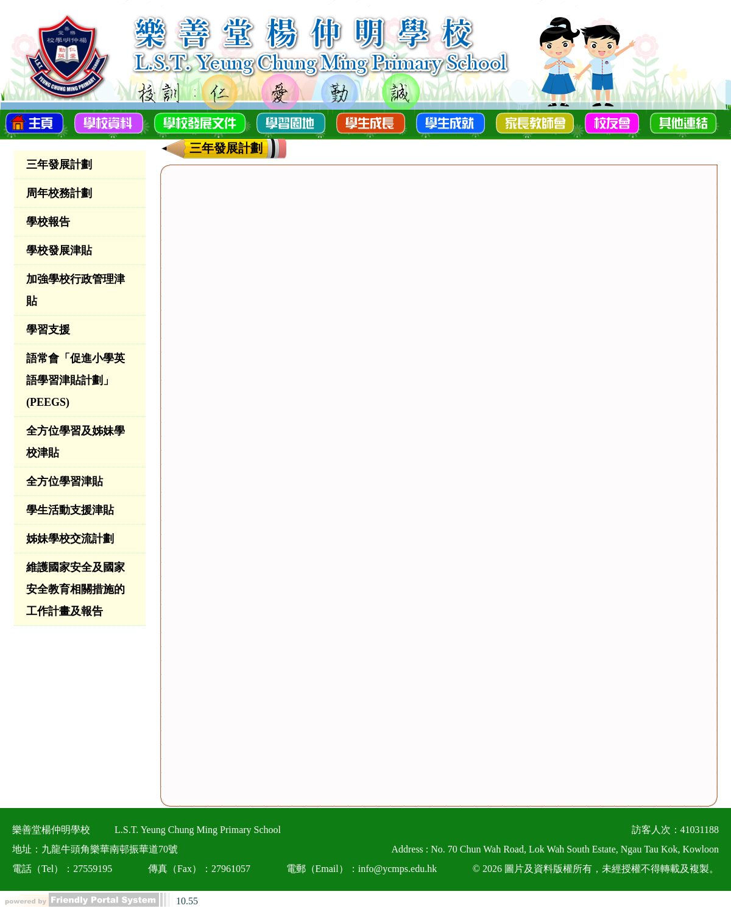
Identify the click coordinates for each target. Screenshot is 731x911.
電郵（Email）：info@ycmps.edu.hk (361, 868)
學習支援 (48, 330)
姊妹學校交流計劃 (70, 539)
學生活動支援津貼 (70, 510)
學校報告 (48, 222)
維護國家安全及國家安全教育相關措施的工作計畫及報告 (75, 589)
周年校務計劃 (59, 193)
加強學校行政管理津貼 (75, 290)
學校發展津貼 (59, 250)
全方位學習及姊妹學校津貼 (75, 442)
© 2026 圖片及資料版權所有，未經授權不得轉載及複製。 (596, 868)
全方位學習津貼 (64, 481)
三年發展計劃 (59, 164)
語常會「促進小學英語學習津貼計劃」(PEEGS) (75, 380)
